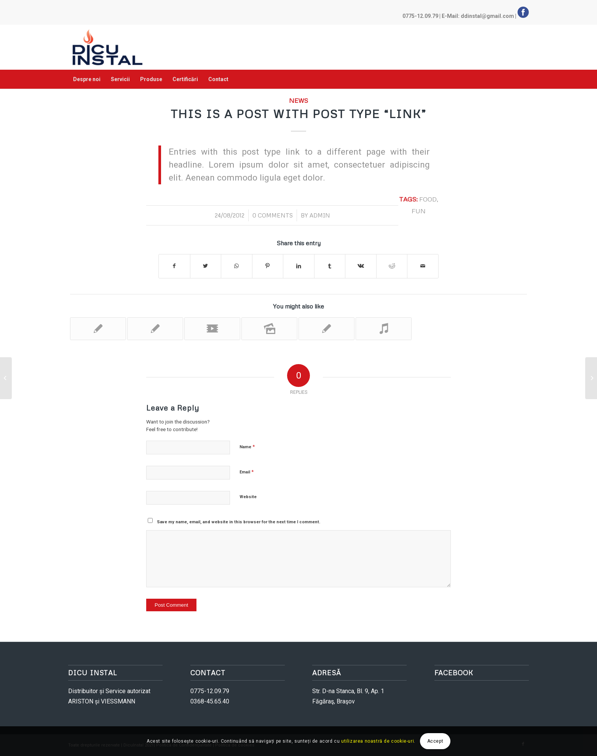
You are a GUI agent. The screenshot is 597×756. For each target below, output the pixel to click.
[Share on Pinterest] (267, 266)
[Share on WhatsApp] (236, 266)
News (298, 100)
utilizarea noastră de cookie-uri (377, 741)
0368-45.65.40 (209, 701)
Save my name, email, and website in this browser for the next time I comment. (238, 521)
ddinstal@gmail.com (487, 16)
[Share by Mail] (422, 266)
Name (247, 446)
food (428, 199)
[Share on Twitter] (205, 266)
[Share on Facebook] (174, 266)
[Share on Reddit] (392, 266)
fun (419, 211)
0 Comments (272, 215)
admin (320, 215)
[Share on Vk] (360, 266)
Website (248, 496)
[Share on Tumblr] (329, 266)
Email (246, 472)
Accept (435, 741)
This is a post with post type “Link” (298, 114)
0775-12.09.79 (420, 16)
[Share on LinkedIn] (298, 266)
